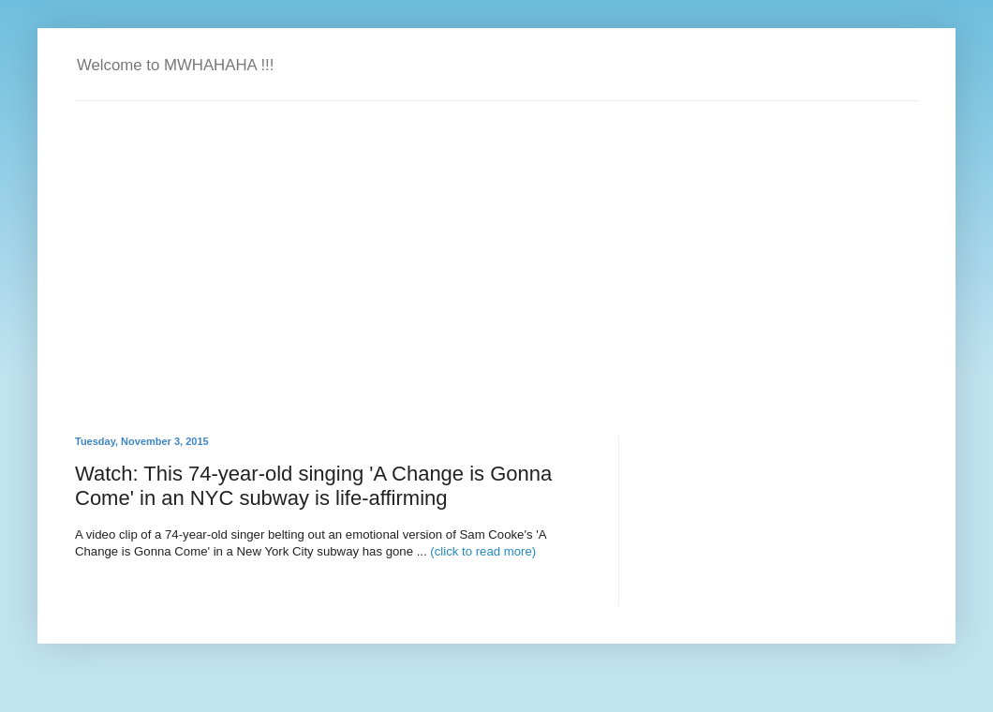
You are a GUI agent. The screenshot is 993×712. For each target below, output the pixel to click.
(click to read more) (483, 551)
